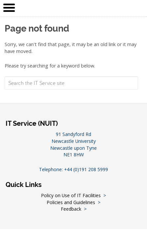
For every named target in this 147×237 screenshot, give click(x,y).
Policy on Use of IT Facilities (71, 195)
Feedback (71, 209)
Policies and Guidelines (71, 202)
